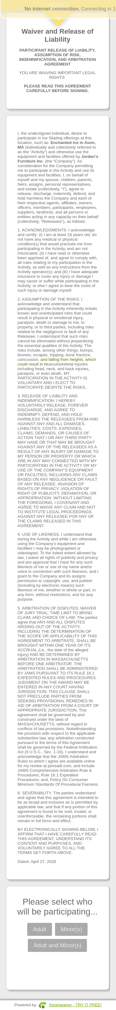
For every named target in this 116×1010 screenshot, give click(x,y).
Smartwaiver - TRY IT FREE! (75, 1005)
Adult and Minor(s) (57, 945)
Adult (39, 929)
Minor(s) (71, 929)
